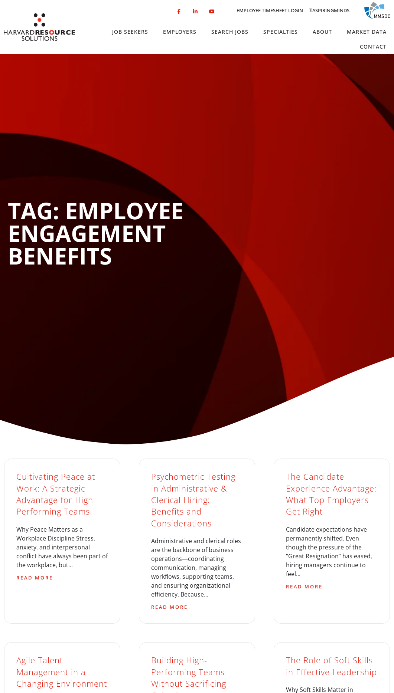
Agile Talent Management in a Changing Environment (61, 671)
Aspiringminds (330, 10)
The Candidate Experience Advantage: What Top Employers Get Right (331, 494)
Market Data (367, 31)
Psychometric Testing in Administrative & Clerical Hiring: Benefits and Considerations (193, 500)
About (322, 31)
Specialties (280, 31)
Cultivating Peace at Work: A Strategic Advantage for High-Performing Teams (56, 494)
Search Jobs (229, 31)
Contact (373, 46)
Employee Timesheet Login (270, 10)
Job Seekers (130, 31)
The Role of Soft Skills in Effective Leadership (331, 665)
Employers (179, 31)
